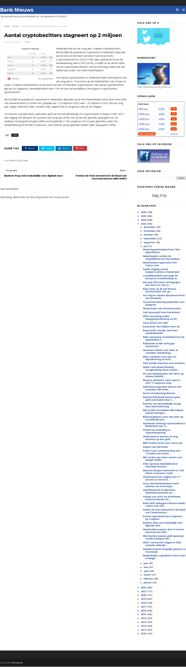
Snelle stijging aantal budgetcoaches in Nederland (161, 271)
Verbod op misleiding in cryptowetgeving (156, 431)
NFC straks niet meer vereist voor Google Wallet (163, 459)
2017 (144, 606)
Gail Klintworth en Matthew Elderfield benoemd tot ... (159, 491)
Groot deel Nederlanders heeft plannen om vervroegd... (161, 485)
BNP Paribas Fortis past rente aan (163, 443)
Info (174, 109)
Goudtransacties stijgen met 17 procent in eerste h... (161, 478)
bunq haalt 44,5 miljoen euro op (161, 326)
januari (148, 582)
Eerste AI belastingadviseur (159, 393)
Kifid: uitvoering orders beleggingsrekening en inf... (161, 318)
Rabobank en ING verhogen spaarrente (159, 345)
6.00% (162, 114)
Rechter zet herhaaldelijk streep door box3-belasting (162, 405)
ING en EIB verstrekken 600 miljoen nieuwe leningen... (163, 412)
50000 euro (144, 129)
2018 (144, 602)
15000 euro (144, 119)
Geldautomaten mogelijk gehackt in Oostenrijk (164, 550)
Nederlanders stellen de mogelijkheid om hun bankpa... (162, 258)
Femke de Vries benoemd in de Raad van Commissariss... (164, 511)
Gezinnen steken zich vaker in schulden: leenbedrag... (160, 351)
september (150, 238)
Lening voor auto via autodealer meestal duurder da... (162, 498)
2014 (144, 618)
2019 (144, 599)
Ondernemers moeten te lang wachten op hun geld (160, 438)
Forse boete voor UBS (155, 322)
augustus (149, 242)
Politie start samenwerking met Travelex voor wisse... (162, 452)
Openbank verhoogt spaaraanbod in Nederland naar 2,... (164, 425)
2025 (144, 216)
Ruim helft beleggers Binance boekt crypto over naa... (164, 505)
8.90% (162, 109)
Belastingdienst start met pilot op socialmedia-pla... (163, 418)
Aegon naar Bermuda (155, 446)
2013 (144, 622)
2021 (144, 591)
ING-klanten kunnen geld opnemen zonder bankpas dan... (163, 537)
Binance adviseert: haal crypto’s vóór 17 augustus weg (162, 382)
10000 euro (144, 114)
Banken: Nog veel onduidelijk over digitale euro (163, 524)
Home (7, 27)
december (150, 227)
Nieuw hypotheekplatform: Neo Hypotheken (161, 251)
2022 (144, 587)
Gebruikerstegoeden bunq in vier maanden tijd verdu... (162, 388)
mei (146, 567)
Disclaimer (174, 134)
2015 (144, 614)
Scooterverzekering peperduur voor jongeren (164, 303)
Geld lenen (143, 104)
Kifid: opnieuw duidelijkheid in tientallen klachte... (160, 465)
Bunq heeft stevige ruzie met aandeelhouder (160, 332)
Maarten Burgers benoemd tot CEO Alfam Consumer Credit (163, 472)
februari (149, 578)
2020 (144, 595)
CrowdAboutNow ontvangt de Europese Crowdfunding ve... (161, 277)
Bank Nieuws (16, 10)
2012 (144, 626)
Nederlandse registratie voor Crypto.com (160, 264)
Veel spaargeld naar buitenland (161, 312)
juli (146, 246)
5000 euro (143, 109)
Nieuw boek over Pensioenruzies (162, 308)
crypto (15, 27)
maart (148, 574)
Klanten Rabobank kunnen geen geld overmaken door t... (162, 398)
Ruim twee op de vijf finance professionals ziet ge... (159, 290)
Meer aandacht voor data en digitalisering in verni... (159, 358)
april (146, 571)
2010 (144, 633)
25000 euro (144, 124)
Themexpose (17, 663)
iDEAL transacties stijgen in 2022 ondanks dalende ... (162, 544)
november (150, 231)
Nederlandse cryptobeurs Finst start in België (164, 557)
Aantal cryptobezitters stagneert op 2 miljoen (163, 518)
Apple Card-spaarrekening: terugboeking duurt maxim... (161, 368)
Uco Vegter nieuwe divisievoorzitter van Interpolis (164, 297)
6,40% (162, 124)
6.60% (162, 119)
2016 (144, 610)
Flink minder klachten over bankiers (164, 363)
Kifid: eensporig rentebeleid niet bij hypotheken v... (163, 338)
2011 (144, 629)
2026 (144, 212)
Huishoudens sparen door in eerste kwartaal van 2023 (163, 531)
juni (146, 563)
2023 (144, 223)
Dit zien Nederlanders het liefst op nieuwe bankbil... (163, 375)
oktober (149, 234)
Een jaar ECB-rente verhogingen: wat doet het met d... (162, 284)
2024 (144, 220)
